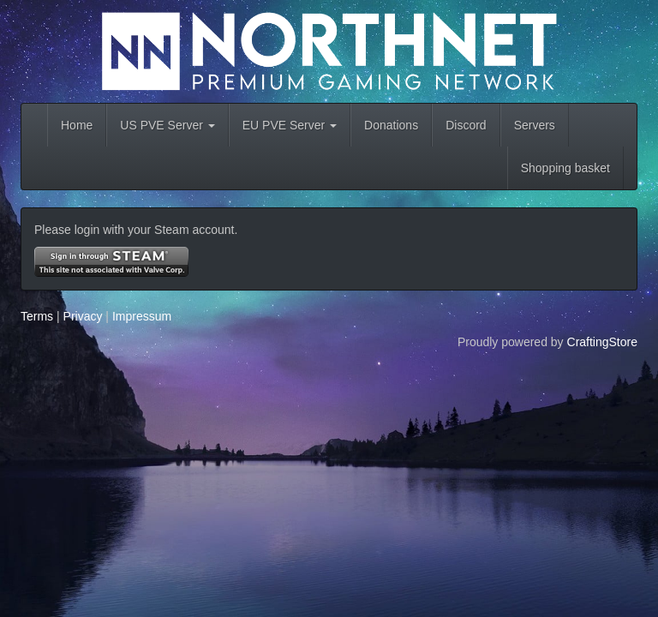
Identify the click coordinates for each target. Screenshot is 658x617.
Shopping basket (565, 168)
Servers (534, 125)
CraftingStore (602, 342)
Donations (391, 125)
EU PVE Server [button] (289, 125)
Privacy (83, 316)
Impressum (141, 316)
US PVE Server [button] (167, 125)
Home (77, 125)
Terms (37, 316)
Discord (466, 125)
